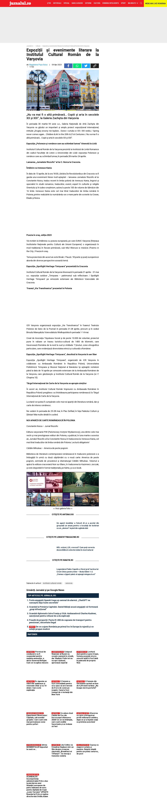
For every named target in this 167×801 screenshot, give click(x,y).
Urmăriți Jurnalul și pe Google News (45, 590)
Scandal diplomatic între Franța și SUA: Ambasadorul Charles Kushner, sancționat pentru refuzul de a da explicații (62, 614)
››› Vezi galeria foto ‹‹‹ (62, 508)
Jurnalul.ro (29, 46)
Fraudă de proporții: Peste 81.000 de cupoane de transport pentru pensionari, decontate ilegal (60, 621)
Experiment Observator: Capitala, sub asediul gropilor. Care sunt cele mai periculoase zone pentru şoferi (37, 719)
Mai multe (132, 3)
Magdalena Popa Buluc (38, 65)
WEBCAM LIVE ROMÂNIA (155, 3)
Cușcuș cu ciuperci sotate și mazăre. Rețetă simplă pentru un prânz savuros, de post (88, 749)
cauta (141, 3)
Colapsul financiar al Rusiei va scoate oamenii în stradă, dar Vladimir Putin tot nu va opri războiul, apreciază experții (63, 657)
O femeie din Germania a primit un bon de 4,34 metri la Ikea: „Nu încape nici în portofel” (87, 684)
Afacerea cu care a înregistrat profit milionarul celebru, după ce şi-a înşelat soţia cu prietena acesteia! (87, 717)
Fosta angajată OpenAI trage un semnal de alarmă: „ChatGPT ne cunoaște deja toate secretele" (59, 601)
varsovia (68, 583)
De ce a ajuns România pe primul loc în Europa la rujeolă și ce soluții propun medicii (61, 627)
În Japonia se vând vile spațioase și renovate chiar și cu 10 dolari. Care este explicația (36, 685)
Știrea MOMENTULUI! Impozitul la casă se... (37, 747)
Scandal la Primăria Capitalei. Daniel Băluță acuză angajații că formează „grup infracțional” (63, 608)
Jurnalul (20, 3)
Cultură (38, 46)
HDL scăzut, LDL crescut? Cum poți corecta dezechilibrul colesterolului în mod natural (76, 548)
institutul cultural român (52, 583)
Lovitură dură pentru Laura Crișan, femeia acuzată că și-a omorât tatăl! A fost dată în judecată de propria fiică (88, 657)
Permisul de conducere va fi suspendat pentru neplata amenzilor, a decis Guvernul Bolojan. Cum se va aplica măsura (37, 657)
